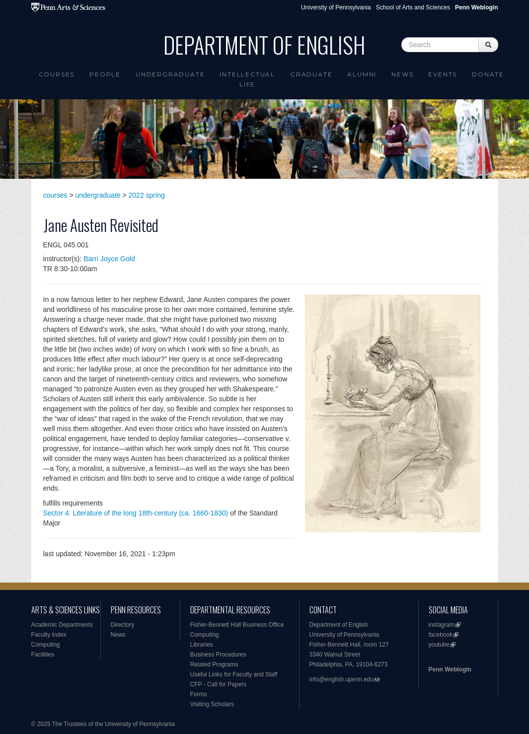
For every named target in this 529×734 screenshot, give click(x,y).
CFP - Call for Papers (218, 684)
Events (442, 74)
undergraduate (98, 195)
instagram (442, 624)
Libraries (201, 644)
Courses (57, 74)
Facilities (43, 654)
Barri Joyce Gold (109, 259)
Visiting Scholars (212, 704)
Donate (488, 74)
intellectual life (247, 79)
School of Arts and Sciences (413, 7)
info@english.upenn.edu (341, 679)
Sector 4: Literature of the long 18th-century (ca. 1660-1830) (135, 513)
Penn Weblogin (450, 669)
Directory (123, 624)
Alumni (362, 74)
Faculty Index (49, 634)
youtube (439, 644)
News (402, 74)
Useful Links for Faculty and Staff (234, 674)
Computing (45, 644)
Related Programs (214, 664)
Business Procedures (218, 654)
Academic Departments (62, 624)
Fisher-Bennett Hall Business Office (237, 624)
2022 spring (147, 195)
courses (55, 195)
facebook (441, 634)
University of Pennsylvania (336, 7)
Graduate (311, 74)
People (105, 74)
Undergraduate (170, 74)
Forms (198, 694)
